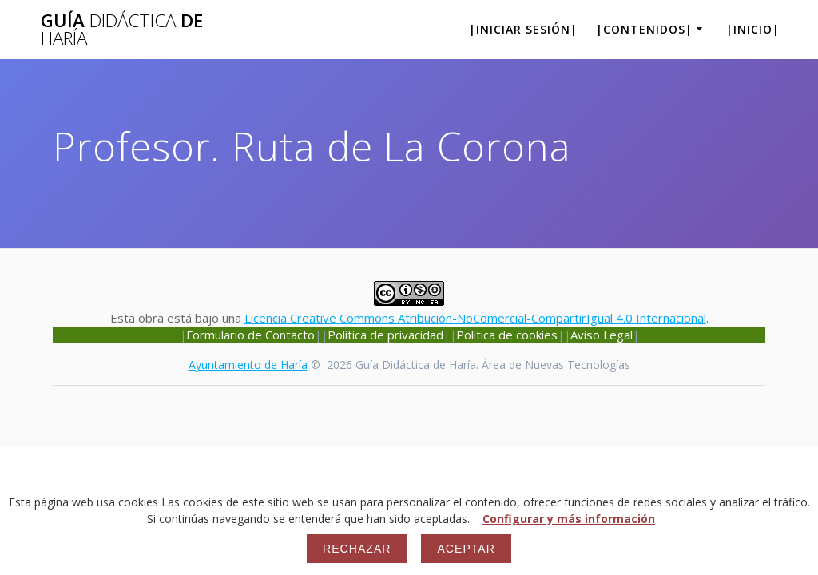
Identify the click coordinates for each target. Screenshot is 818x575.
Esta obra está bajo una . (409, 309)
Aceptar (465, 548)
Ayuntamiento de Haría (248, 364)
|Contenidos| (644, 29)
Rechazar (357, 548)
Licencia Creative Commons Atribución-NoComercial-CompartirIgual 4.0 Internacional (475, 318)
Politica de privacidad (385, 335)
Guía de (122, 30)
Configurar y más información (568, 518)
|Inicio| (753, 29)
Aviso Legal (601, 335)
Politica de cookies (507, 335)
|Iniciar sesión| (523, 29)
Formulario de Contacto (250, 335)
